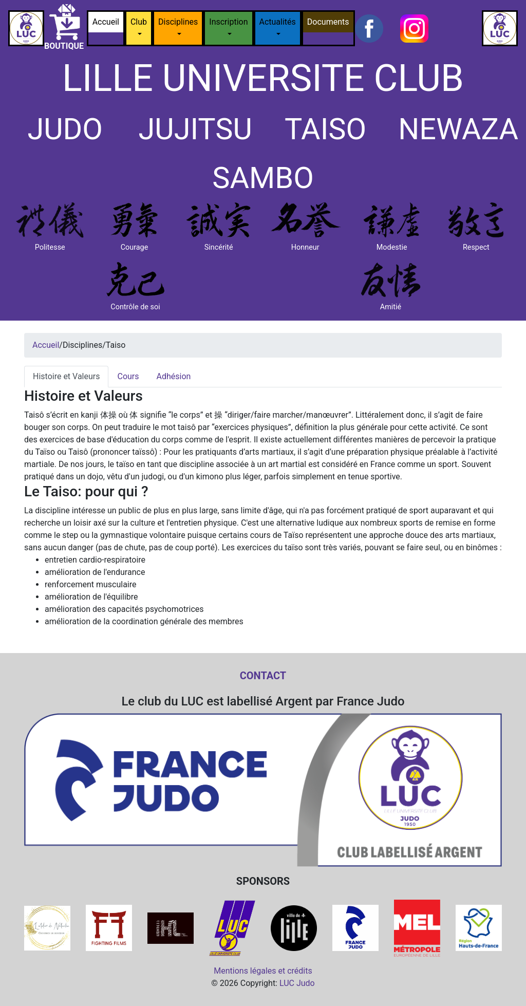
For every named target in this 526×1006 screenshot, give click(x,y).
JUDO (65, 129)
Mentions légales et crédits (263, 971)
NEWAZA (458, 129)
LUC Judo (297, 983)
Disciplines (178, 22)
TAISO (325, 129)
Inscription (228, 22)
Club (138, 22)
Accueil (105, 22)
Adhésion (174, 376)
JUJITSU (195, 129)
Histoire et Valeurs (66, 376)
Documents (328, 22)
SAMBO (263, 178)
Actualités (277, 22)
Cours (128, 376)
